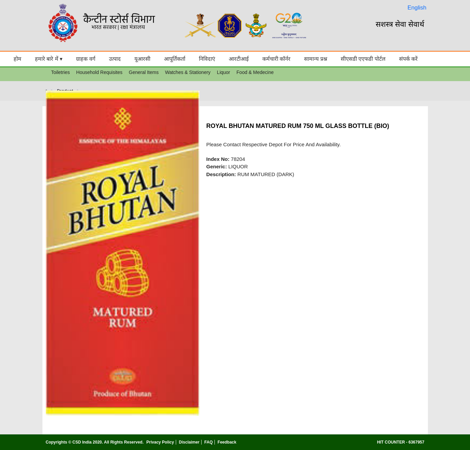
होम (17, 59)
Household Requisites (99, 72)
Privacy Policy (160, 442)
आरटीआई (239, 59)
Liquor (223, 72)
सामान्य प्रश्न (315, 59)
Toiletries (60, 72)
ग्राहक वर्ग (85, 59)
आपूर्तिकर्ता (174, 59)
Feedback (227, 442)
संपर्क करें (408, 59)
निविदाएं (207, 59)
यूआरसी (142, 59)
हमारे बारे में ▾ (48, 59)
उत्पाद (115, 59)
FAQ (208, 442)
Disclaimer (189, 442)
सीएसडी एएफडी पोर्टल (363, 59)
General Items (144, 72)
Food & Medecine (255, 72)
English (417, 7)
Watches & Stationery (187, 72)
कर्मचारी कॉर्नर (276, 59)
